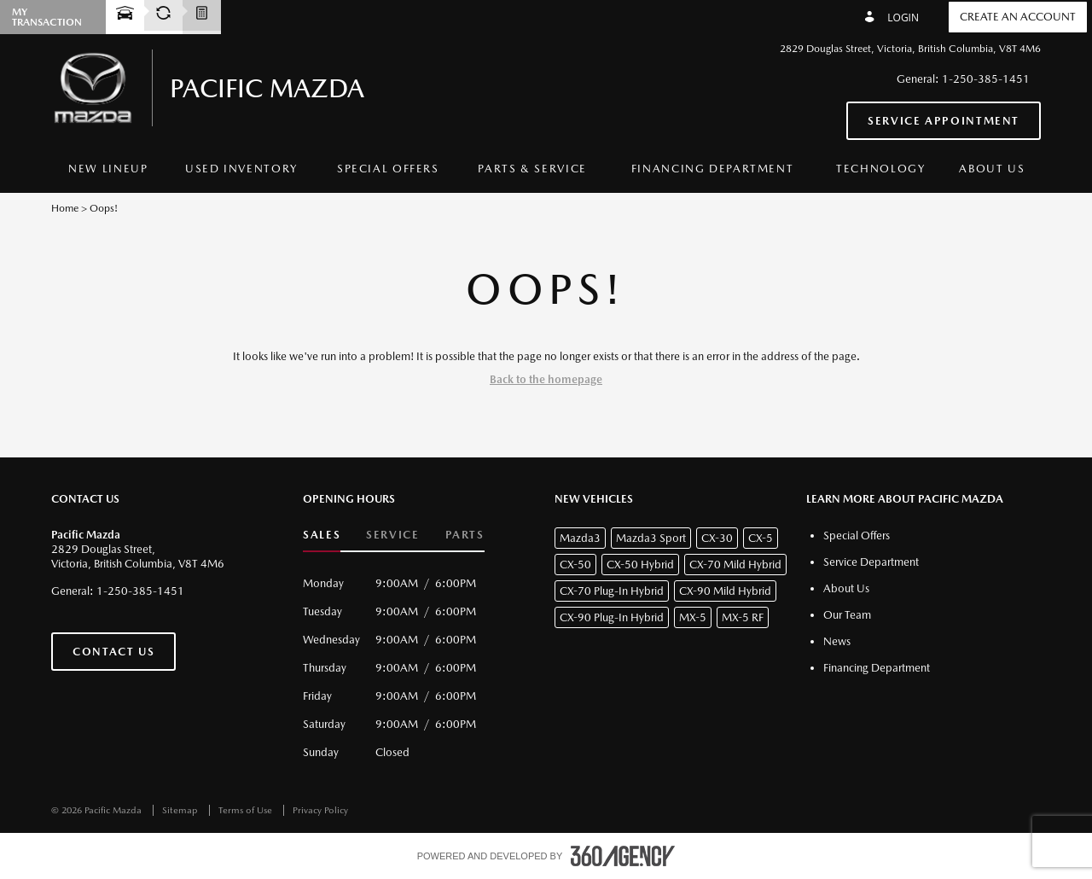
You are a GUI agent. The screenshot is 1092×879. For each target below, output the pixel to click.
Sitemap (181, 810)
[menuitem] (108, 169)
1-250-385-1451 (986, 79)
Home (64, 208)
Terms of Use (246, 810)
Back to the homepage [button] (546, 379)
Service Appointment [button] (943, 120)
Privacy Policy (320, 810)
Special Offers (388, 168)
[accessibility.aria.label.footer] (623, 856)
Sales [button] (321, 534)
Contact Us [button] (113, 651)
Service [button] (392, 534)
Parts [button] (465, 534)
